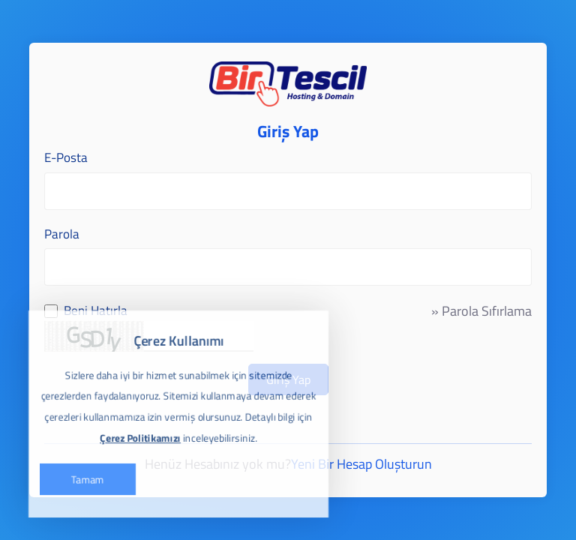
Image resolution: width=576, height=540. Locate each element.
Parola (62, 234)
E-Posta (66, 157)
